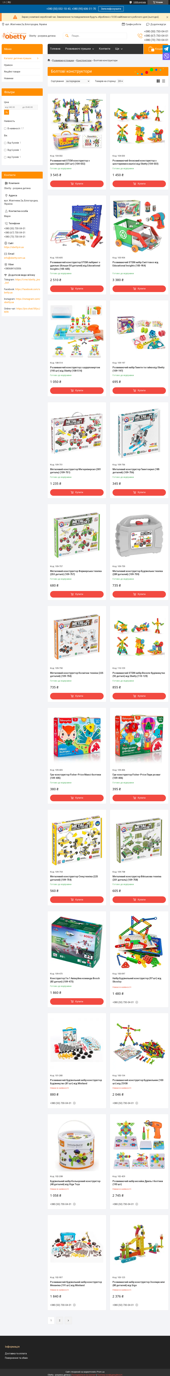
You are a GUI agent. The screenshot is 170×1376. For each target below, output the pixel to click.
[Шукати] (67, 35)
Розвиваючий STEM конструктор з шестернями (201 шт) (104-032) (70, 162)
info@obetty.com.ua (14, 258)
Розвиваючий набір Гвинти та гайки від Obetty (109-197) (138, 369)
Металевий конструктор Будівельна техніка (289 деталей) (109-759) (138, 573)
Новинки (8, 78)
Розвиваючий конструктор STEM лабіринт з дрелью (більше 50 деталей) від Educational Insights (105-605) (75, 265)
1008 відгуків (139, 2)
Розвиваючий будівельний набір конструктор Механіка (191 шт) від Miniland (76, 1284)
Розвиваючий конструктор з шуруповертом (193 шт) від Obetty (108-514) (75, 369)
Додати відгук (158, 24)
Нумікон (8, 65)
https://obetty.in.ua (14, 247)
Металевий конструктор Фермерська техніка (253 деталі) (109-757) (76, 573)
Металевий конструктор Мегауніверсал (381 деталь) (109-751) (75, 471)
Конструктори (83, 60)
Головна (55, 48)
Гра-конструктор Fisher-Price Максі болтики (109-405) (75, 776)
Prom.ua (100, 1372)
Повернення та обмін (16, 1358)
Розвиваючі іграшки (78, 48)
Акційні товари (12, 71)
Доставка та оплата (16, 1353)
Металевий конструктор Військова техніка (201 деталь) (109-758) (137, 878)
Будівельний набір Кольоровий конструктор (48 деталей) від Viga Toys (75, 1183)
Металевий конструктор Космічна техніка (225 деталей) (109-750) (76, 675)
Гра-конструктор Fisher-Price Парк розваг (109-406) (137, 776)
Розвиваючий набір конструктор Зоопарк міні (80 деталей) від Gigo (139, 1284)
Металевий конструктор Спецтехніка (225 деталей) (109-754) (74, 878)
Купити (79, 183)
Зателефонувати (111, 8)
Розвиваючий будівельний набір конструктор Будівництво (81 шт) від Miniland (76, 1082)
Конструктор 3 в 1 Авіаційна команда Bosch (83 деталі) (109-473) (75, 980)
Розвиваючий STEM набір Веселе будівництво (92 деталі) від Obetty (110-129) (139, 675)
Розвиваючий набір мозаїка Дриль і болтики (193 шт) (138, 1183)
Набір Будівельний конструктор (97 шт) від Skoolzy (137, 980)
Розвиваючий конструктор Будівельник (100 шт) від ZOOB (138, 1082)
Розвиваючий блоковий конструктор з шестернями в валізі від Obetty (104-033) (136, 162)
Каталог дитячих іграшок (17, 58)
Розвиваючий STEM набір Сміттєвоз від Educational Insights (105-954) (135, 264)
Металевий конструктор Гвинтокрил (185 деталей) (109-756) (136, 471)
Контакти (104, 48)
